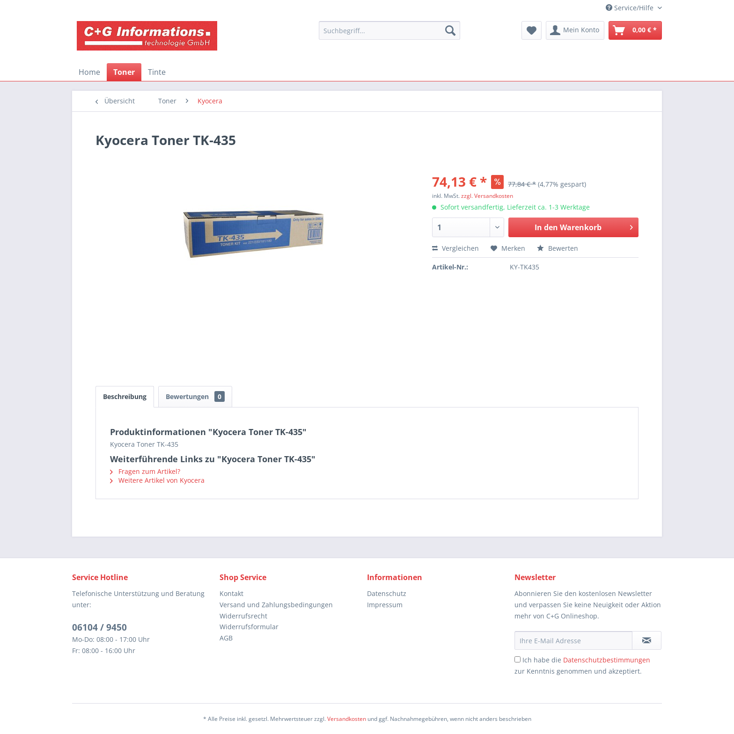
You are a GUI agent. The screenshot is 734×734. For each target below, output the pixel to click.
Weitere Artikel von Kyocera (157, 480)
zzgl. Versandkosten (487, 196)
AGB (226, 637)
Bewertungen (195, 396)
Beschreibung (125, 396)
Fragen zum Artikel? (145, 471)
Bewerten (557, 248)
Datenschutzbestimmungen (606, 659)
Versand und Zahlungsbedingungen (276, 604)
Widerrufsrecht (243, 615)
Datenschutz (386, 593)
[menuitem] (389, 30)
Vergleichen (455, 248)
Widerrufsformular (249, 626)
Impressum (385, 604)
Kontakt (231, 593)
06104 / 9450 (99, 627)
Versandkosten (346, 719)
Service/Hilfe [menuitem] (630, 7)
